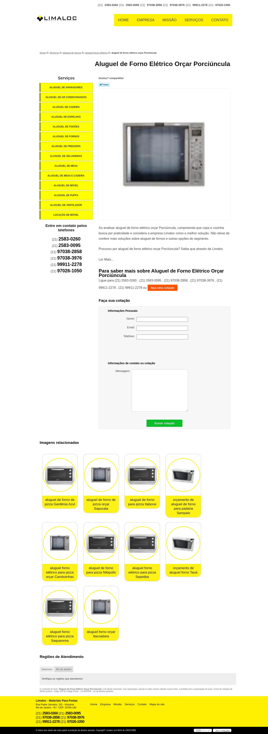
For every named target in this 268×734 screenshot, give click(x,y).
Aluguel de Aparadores (66, 87)
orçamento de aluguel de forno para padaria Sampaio (183, 506)
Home (123, 20)
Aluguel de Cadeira (66, 107)
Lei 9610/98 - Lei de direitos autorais (97, 691)
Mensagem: (151, 390)
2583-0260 (111, 5)
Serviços (194, 20)
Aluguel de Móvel (66, 185)
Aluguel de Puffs (66, 195)
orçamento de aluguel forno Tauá (183, 570)
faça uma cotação (162, 287)
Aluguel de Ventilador (66, 205)
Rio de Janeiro (63, 669)
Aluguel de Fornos (66, 136)
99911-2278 (199, 5)
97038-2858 (154, 5)
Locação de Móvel (66, 215)
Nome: (157, 319)
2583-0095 (132, 5)
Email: (157, 328)
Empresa (146, 20)
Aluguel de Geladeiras (66, 156)
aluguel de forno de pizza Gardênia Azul (60, 502)
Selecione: (47, 669)
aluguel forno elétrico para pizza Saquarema (60, 636)
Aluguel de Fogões (66, 126)
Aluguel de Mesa (66, 165)
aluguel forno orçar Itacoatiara (101, 634)
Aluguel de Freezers (66, 146)
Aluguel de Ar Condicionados (66, 97)
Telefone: (155, 337)
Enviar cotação (165, 423)
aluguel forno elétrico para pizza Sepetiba (142, 572)
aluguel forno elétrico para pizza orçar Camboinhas (60, 572)
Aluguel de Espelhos (66, 116)
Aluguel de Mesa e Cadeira (66, 175)
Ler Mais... (106, 259)
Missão (170, 20)
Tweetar (104, 84)
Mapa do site (157, 704)
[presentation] (159, 351)
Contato (219, 20)
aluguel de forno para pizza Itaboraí (142, 502)
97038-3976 (177, 5)
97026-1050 (222, 5)
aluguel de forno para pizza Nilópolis (101, 570)
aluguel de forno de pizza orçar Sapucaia (101, 504)
